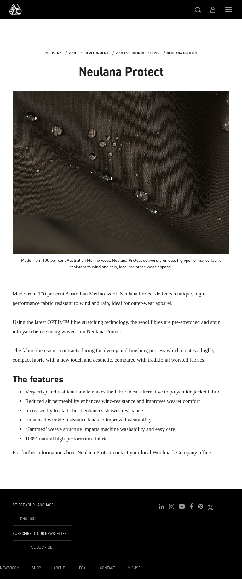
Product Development (88, 53)
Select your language (33, 504)
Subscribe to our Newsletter (39, 533)
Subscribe (42, 547)
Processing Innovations (137, 53)
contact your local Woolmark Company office (162, 453)
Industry (53, 53)
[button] (198, 9)
